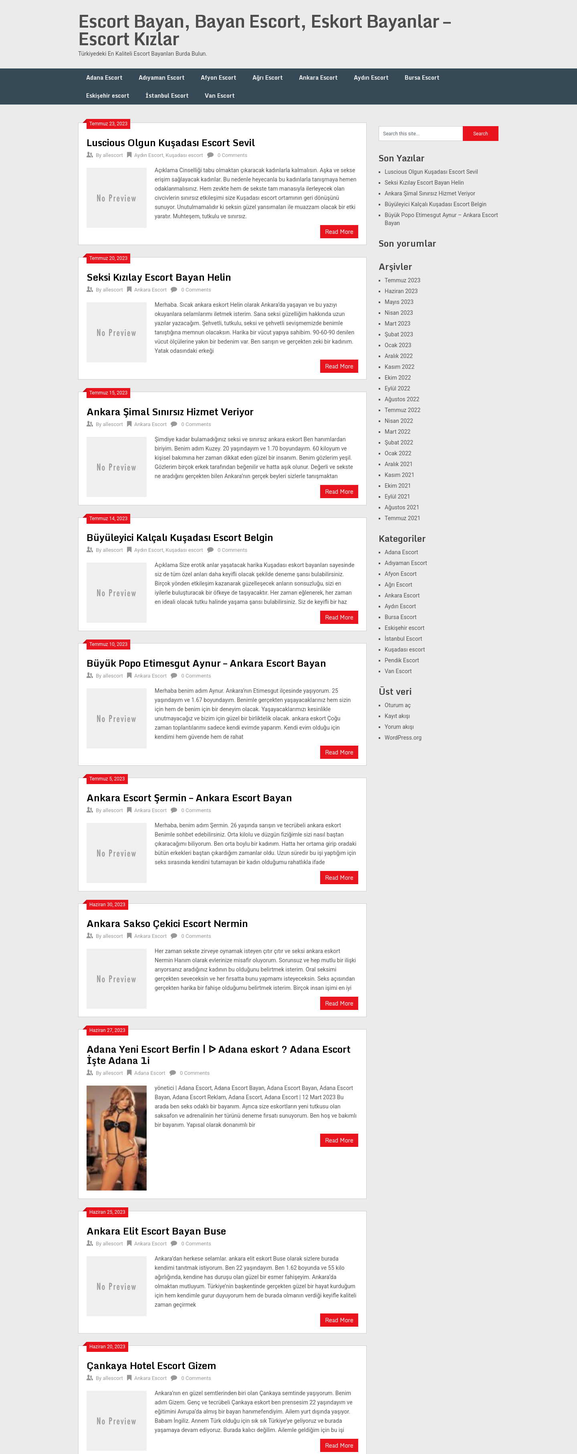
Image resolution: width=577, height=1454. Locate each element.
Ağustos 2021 (402, 507)
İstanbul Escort (167, 95)
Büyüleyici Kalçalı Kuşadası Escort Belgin (180, 537)
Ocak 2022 (398, 453)
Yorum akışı (399, 727)
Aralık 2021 (399, 464)
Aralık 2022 (399, 356)
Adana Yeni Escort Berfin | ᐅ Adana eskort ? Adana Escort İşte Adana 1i (219, 1054)
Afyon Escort (218, 77)
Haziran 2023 (401, 291)
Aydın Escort (371, 77)
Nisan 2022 (399, 421)
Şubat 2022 (399, 442)
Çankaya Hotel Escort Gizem (151, 1365)
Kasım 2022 (399, 367)
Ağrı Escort (267, 77)
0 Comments (232, 155)
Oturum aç (398, 705)
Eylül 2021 (397, 496)
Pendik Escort (402, 660)
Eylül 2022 (397, 388)
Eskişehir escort (107, 95)
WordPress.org (403, 737)
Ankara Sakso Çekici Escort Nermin (167, 923)
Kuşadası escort (184, 155)
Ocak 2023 (398, 345)
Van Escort (220, 95)
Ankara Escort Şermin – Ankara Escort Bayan (189, 797)
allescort (113, 155)
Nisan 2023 (399, 313)
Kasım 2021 (399, 475)
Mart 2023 (397, 323)
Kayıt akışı (397, 716)
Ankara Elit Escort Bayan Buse (156, 1231)
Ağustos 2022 (402, 399)
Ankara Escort (318, 77)
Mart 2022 (397, 431)
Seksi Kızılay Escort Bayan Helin (159, 277)
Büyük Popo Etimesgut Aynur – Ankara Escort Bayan (206, 663)
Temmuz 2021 (402, 518)
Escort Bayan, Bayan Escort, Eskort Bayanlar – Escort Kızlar (264, 29)
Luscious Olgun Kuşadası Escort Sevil (171, 142)
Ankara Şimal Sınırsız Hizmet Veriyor (170, 411)
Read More (339, 231)
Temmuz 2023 (402, 280)
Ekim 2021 (398, 486)
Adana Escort (104, 77)
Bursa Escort (422, 77)
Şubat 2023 (399, 334)
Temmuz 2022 (402, 410)
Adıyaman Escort (162, 77)
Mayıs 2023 (399, 302)
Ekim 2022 (398, 377)
